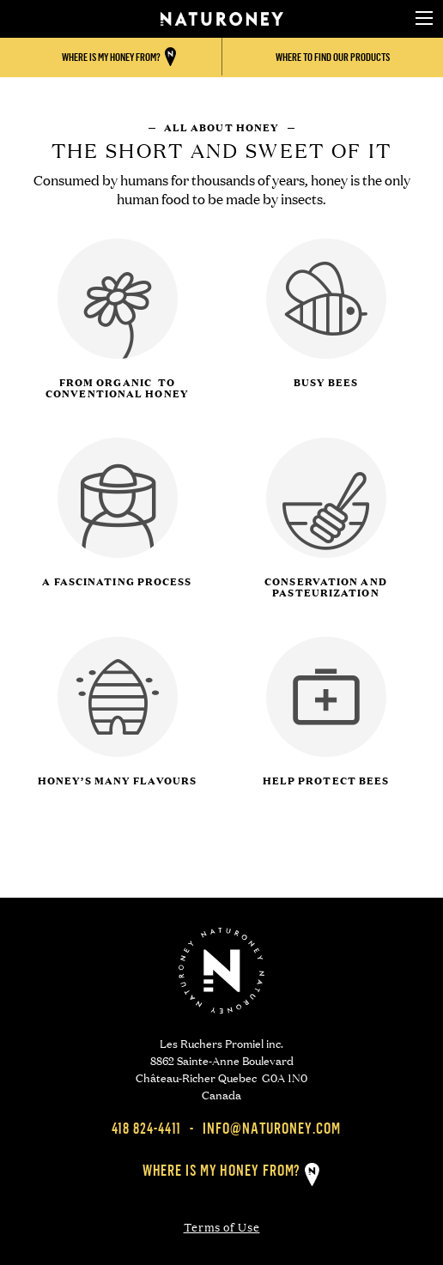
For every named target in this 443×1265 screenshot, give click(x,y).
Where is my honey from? (222, 1170)
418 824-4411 (147, 1128)
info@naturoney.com (271, 1128)
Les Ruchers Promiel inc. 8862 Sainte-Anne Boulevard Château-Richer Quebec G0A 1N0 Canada (221, 1068)
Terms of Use (222, 1227)
